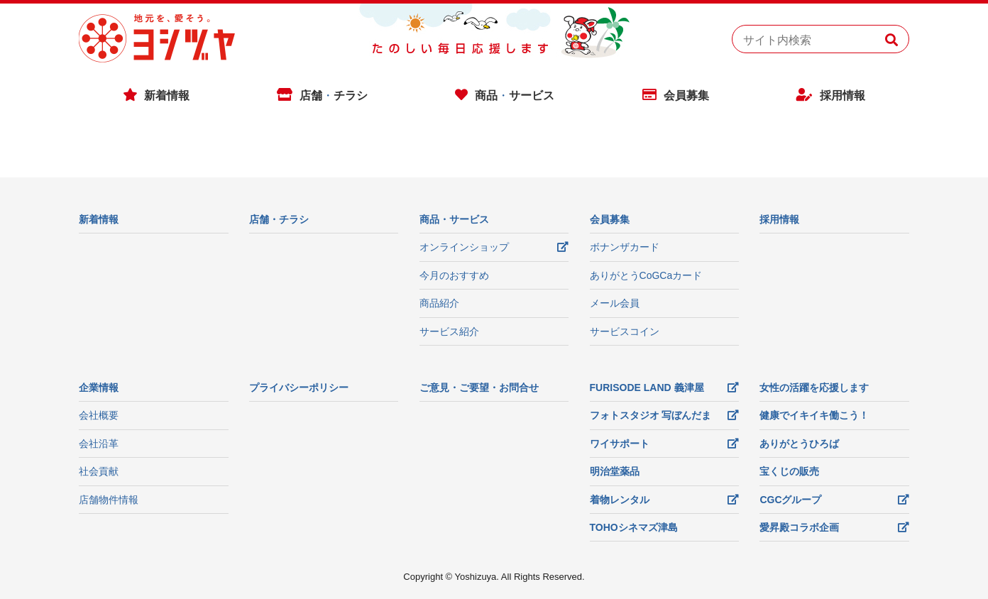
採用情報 (842, 95)
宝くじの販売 (789, 471)
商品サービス (514, 95)
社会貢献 (99, 471)
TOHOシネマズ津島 (634, 527)
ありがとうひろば (799, 443)
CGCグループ (790, 499)
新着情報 (167, 95)
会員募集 (686, 95)
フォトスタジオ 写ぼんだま (651, 415)
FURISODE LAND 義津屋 (647, 387)
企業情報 (99, 387)
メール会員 (615, 303)
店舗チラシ (334, 95)
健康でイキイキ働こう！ (814, 415)
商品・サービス (454, 219)
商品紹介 (439, 303)
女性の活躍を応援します (814, 387)
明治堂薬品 (615, 471)
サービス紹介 (449, 331)
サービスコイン (624, 331)
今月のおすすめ (454, 275)
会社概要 (99, 415)
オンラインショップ (464, 247)
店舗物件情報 (108, 499)
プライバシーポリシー (298, 387)
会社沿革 (99, 443)
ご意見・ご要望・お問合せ (479, 387)
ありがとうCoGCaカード (646, 275)
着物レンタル (619, 499)
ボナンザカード (624, 247)
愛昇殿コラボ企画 (799, 527)
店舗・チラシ (279, 219)
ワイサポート (619, 443)
